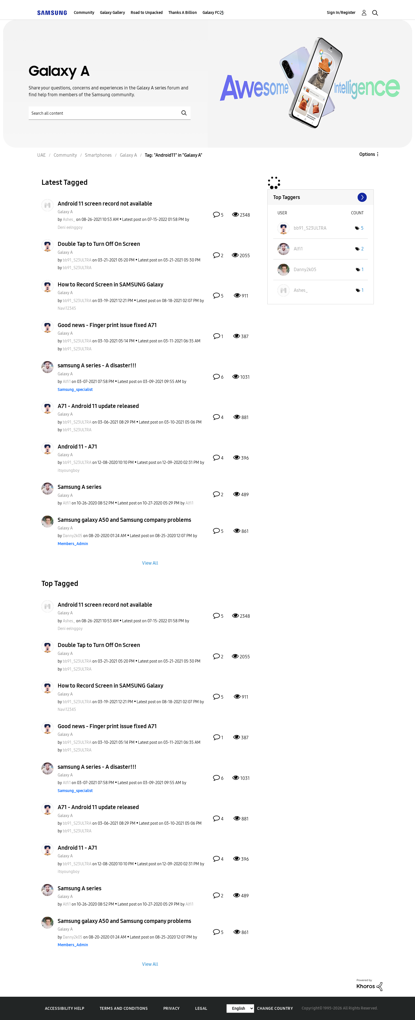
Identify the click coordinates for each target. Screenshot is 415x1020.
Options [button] (367, 154)
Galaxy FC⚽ (213, 12)
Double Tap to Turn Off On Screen (99, 243)
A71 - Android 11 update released (98, 406)
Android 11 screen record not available (105, 203)
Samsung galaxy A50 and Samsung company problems (124, 519)
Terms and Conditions (124, 1008)
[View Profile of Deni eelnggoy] (70, 227)
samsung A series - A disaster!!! (97, 365)
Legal (201, 1008)
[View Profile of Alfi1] (67, 381)
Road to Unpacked (147, 12)
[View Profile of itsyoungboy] (69, 470)
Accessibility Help (64, 1008)
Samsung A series (79, 486)
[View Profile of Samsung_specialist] (75, 389)
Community (84, 12)
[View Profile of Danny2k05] (72, 535)
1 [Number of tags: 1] (363, 269)
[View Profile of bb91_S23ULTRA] (77, 260)
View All (150, 562)
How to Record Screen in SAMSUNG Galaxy (110, 284)
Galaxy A (65, 212)
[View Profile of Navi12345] (67, 308)
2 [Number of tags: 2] (362, 249)
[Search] (110, 113)
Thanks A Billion (182, 12)
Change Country (275, 1008)
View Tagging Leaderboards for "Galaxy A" (321, 197)
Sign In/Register (341, 12)
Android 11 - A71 (77, 446)
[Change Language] (240, 1008)
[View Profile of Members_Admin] (73, 543)
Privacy (171, 1008)
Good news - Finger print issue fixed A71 (107, 325)
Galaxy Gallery (112, 12)
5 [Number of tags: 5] (362, 228)
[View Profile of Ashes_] (69, 219)
